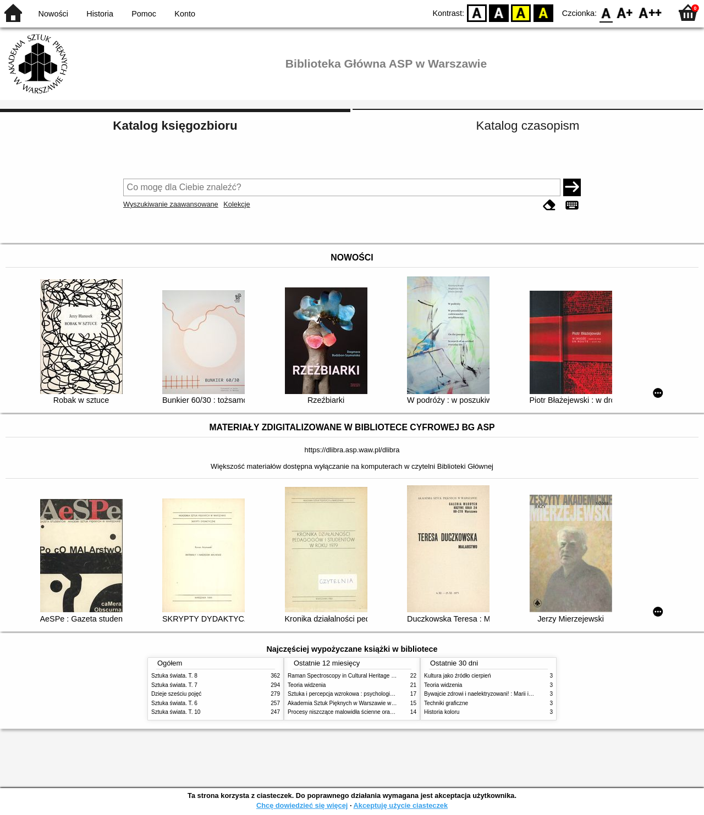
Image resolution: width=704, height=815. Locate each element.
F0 (606, 12)
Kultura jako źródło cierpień (457, 676)
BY (543, 12)
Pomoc (143, 13)
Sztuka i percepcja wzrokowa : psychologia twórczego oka (359, 694)
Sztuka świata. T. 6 (174, 703)
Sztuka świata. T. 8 (174, 676)
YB (521, 12)
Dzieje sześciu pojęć (176, 694)
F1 (625, 12)
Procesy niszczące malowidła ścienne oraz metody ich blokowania (369, 712)
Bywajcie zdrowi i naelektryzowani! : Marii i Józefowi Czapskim (501, 694)
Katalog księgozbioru (175, 125)
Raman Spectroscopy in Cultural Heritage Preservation (355, 676)
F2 (650, 12)
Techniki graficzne (446, 703)
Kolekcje (236, 204)
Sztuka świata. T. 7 (174, 685)
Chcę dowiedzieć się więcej (302, 805)
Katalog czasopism (528, 125)
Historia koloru (441, 712)
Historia (99, 13)
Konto (184, 13)
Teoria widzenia (307, 685)
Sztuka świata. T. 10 (175, 712)
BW (499, 12)
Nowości (53, 13)
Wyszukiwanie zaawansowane (170, 204)
